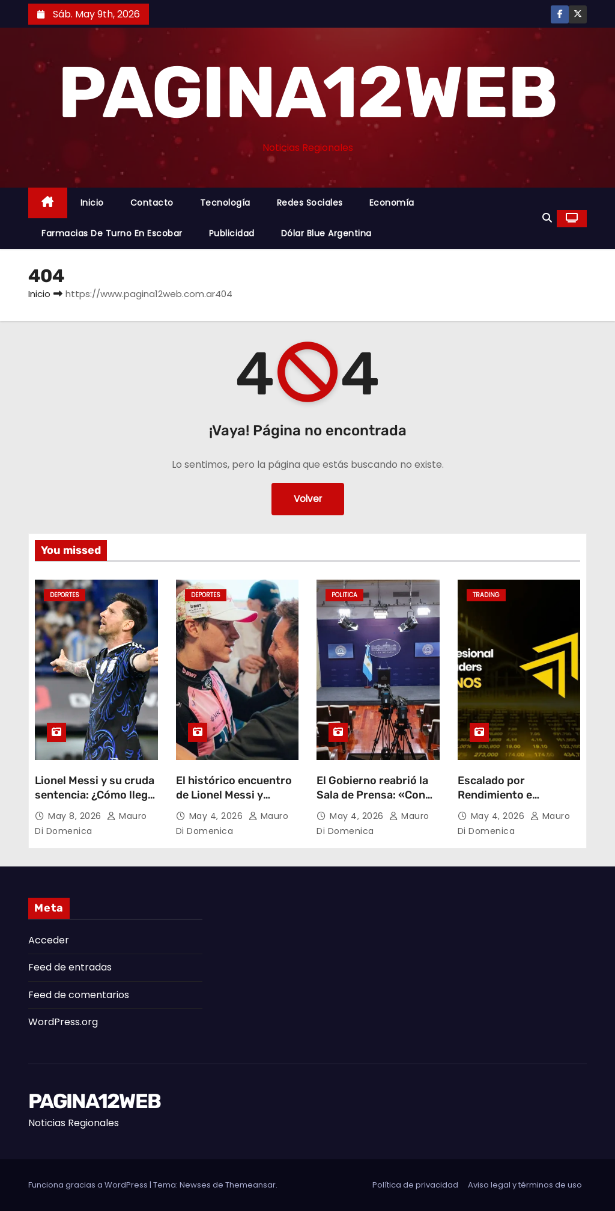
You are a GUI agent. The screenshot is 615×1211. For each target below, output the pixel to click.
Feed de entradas (70, 967)
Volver (308, 498)
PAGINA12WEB (307, 92)
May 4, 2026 (217, 816)
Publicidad (232, 233)
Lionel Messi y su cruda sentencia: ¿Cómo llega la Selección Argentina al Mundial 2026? (94, 802)
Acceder (48, 940)
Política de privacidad (415, 1185)
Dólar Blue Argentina (326, 233)
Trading (486, 594)
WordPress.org (63, 1022)
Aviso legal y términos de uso (525, 1185)
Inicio (92, 203)
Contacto (152, 203)
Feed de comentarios (78, 995)
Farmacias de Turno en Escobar (112, 233)
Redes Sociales (310, 203)
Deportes (64, 594)
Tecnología (225, 203)
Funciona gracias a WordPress (89, 1185)
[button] (547, 218)
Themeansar (250, 1185)
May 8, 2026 (76, 816)
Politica (344, 594)
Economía (391, 203)
